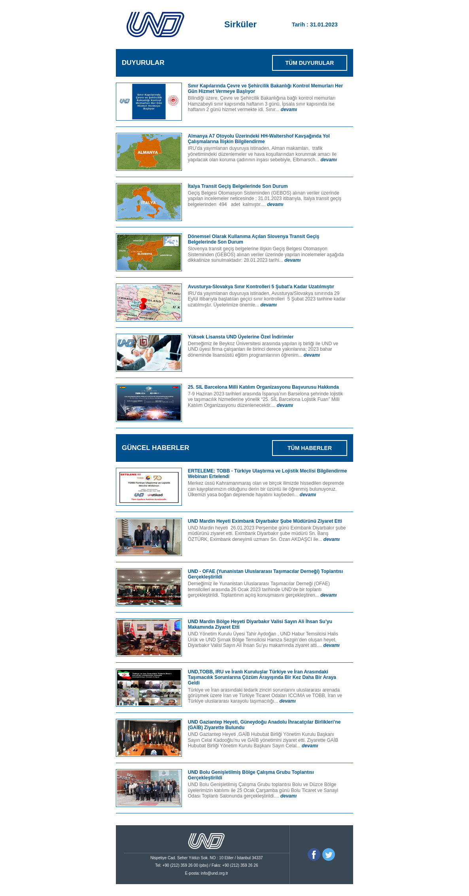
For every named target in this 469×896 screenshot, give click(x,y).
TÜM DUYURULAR (310, 63)
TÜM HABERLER (309, 448)
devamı (289, 109)
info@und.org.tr (214, 873)
